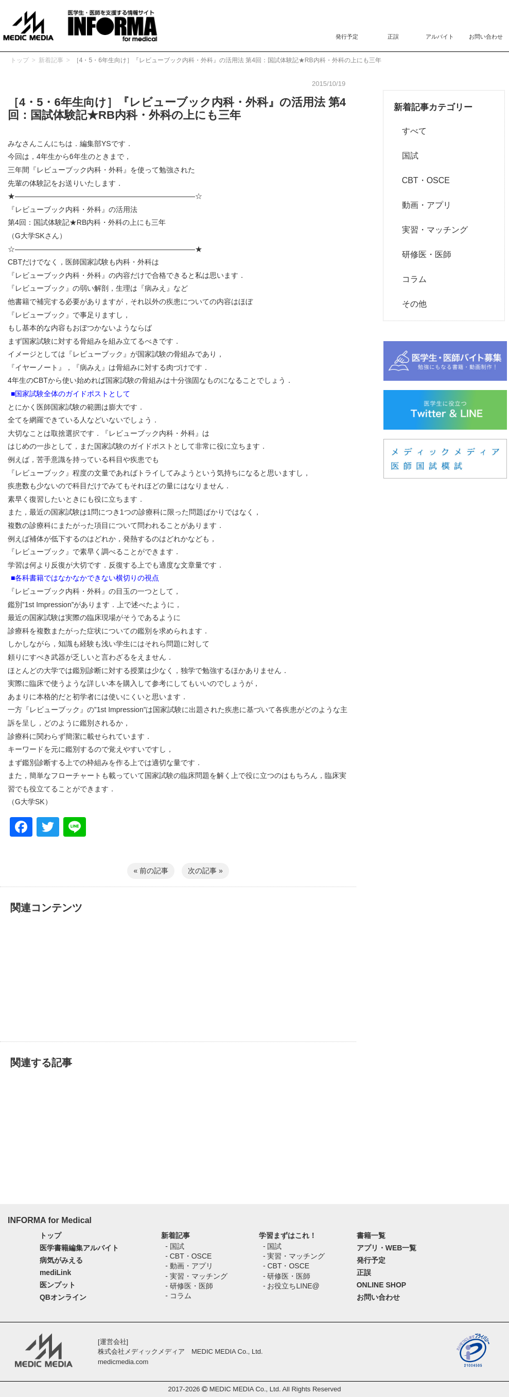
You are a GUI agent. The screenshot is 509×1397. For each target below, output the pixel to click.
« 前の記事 (150, 871)
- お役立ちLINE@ (291, 1286)
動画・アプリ (422, 205)
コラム (410, 279)
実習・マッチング (431, 229)
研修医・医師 (422, 254)
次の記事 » (205, 871)
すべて (410, 131)
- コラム (178, 1296)
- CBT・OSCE (188, 1256)
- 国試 (174, 1246)
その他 (410, 303)
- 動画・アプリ (189, 1266)
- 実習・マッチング (196, 1276)
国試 (406, 155)
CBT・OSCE (422, 180)
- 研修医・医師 (189, 1286)
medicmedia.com (123, 1362)
